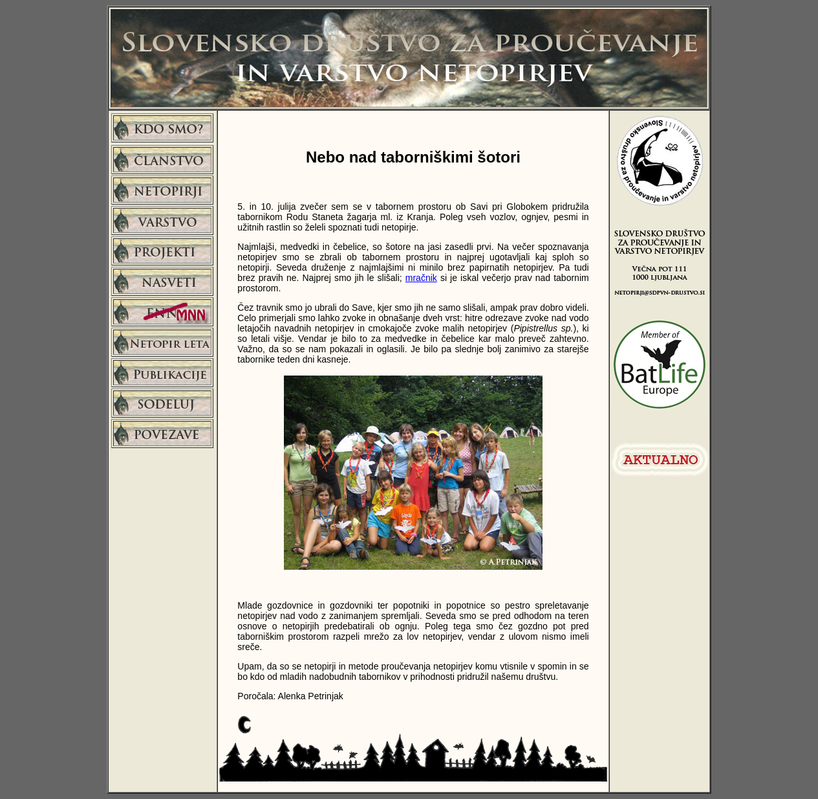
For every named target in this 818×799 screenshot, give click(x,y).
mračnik (421, 278)
